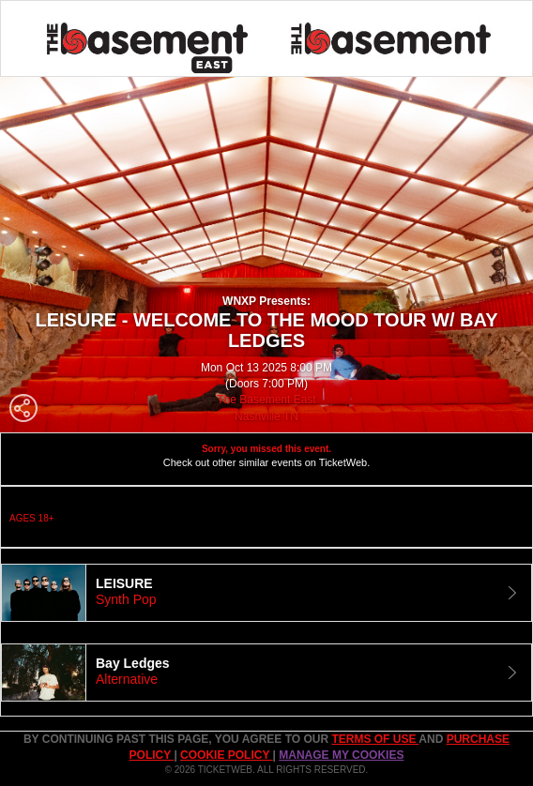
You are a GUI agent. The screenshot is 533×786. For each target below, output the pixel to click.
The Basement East (266, 399)
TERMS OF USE (375, 739)
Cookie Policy (226, 755)
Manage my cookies (341, 755)
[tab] (266, 593)
